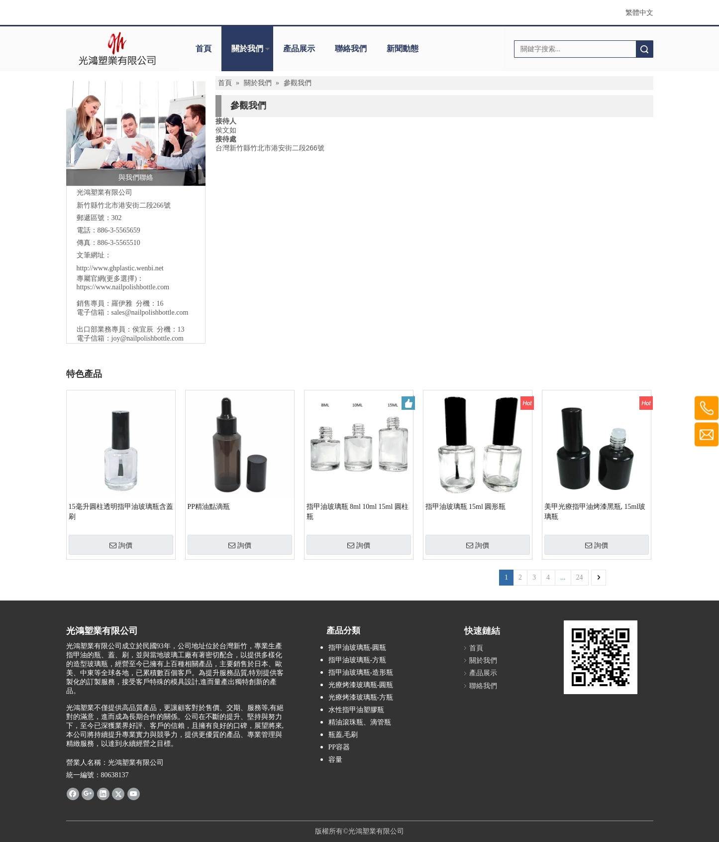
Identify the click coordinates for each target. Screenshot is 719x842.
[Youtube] (133, 793)
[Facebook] (73, 793)
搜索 (644, 49)
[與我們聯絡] (135, 133)
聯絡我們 (351, 48)
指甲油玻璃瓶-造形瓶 (361, 672)
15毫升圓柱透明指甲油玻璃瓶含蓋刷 (121, 511)
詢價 (120, 545)
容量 (335, 759)
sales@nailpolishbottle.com (150, 312)
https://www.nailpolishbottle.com (123, 287)
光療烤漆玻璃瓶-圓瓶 (361, 685)
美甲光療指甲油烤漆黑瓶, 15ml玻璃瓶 (595, 511)
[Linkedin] (103, 793)
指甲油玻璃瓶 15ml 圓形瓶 (465, 506)
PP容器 (339, 747)
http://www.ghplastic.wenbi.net (120, 268)
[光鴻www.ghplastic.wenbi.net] (600, 657)
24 (579, 577)
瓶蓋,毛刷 (343, 734)
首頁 (203, 48)
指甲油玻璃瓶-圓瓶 (357, 647)
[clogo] (117, 48)
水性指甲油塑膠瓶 (356, 710)
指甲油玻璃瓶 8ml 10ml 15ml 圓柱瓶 (358, 511)
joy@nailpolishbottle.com (147, 338)
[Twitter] (118, 793)
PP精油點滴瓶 (209, 506)
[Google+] (88, 793)
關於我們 (247, 48)
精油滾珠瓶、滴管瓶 (359, 722)
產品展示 (299, 48)
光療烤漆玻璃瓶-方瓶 (361, 697)
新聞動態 (402, 48)
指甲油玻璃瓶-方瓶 (357, 660)
